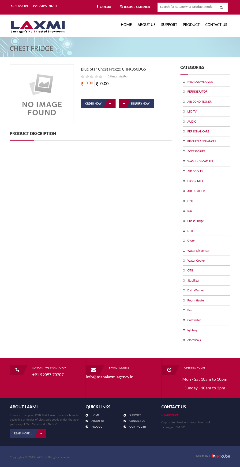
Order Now (100, 103)
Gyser (191, 241)
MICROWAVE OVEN (200, 82)
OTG (190, 270)
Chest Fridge (196, 221)
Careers (103, 6)
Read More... (30, 433)
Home (126, 24)
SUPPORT (135, 415)
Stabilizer (194, 280)
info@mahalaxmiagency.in (109, 377)
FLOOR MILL (196, 181)
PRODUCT (191, 24)
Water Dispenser (199, 251)
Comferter (194, 320)
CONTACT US (216, 24)
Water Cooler (196, 261)
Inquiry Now (134, 103)
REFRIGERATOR (198, 92)
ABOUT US (146, 24)
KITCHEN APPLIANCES (202, 141)
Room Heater (196, 300)
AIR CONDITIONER (200, 102)
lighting (192, 330)
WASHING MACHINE (201, 161)
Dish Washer (196, 290)
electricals (194, 340)
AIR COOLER (196, 171)
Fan (190, 310)
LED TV (192, 111)
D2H (190, 201)
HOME (95, 415)
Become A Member (135, 7)
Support (169, 24)
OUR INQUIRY (137, 426)
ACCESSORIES (196, 151)
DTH (190, 231)
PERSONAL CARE (198, 131)
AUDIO (192, 122)
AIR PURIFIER (196, 191)
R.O (190, 211)
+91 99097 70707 (45, 6)
